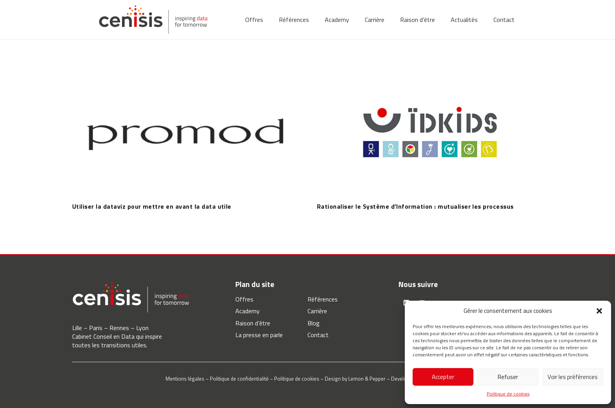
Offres (244, 299)
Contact (318, 334)
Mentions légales (185, 379)
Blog (314, 323)
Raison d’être (252, 323)
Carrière (317, 311)
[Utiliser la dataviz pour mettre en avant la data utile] (185, 68)
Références (323, 299)
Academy (247, 311)
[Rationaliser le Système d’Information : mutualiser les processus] (430, 68)
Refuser (508, 376)
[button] (599, 311)
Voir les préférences (573, 376)
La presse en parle (259, 334)
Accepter (443, 376)
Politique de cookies (508, 393)
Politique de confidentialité (239, 379)
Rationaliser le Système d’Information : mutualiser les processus (415, 206)
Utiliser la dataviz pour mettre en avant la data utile (151, 206)
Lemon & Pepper (367, 379)
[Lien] (153, 19)
